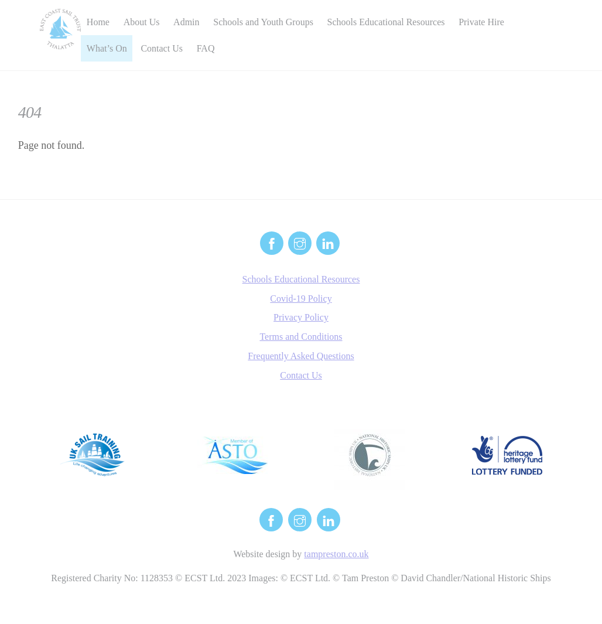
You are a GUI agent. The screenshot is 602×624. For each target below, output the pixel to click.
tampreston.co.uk (336, 554)
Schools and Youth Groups (263, 22)
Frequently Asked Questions (301, 356)
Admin (186, 22)
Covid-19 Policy (300, 299)
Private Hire (481, 22)
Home (98, 22)
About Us (142, 22)
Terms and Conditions (300, 337)
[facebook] (271, 242)
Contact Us (162, 48)
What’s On (107, 48)
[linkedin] (328, 242)
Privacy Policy (301, 317)
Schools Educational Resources (386, 22)
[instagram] (300, 242)
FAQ (206, 48)
